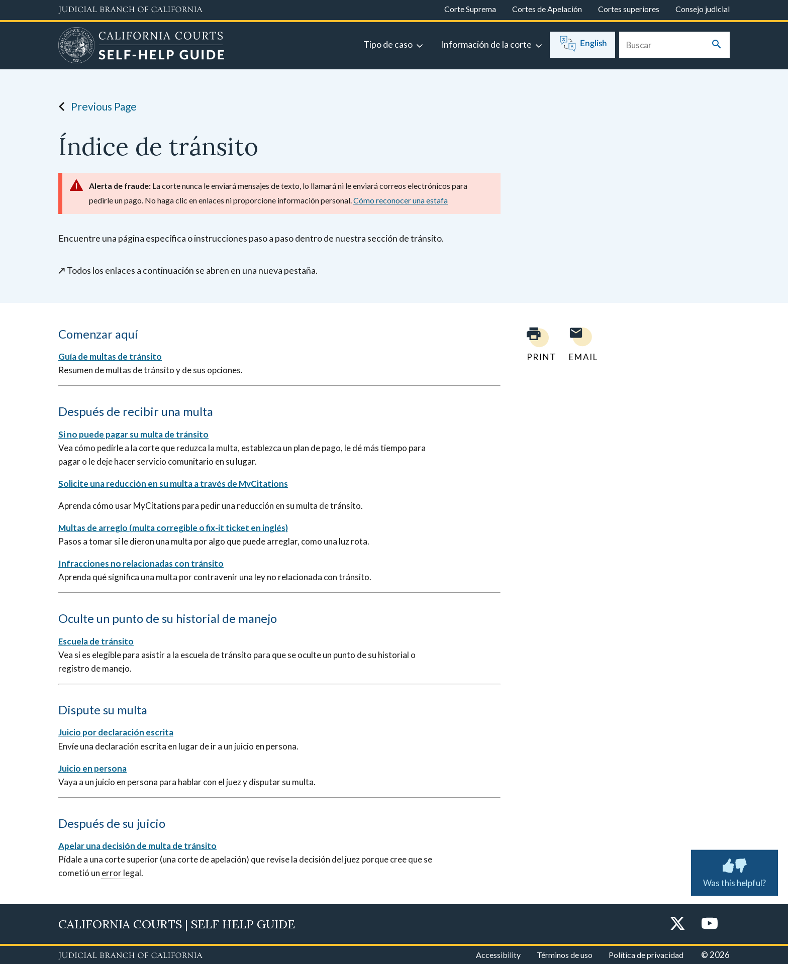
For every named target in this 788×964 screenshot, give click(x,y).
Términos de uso (565, 954)
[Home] (141, 46)
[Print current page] (536, 344)
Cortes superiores (628, 9)
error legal (121, 873)
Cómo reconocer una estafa (400, 200)
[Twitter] (677, 924)
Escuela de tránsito (96, 641)
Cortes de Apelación (547, 9)
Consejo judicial (702, 9)
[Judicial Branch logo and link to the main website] (130, 10)
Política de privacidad (646, 954)
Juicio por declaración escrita (115, 732)
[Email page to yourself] (580, 344)
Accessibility (498, 954)
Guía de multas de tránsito (110, 356)
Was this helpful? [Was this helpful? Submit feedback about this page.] (734, 870)
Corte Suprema (470, 9)
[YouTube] (710, 924)
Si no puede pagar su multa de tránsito (133, 434)
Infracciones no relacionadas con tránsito (141, 563)
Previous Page (95, 106)
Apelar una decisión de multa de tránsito (137, 845)
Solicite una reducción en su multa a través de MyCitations (173, 483)
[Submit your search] (717, 45)
